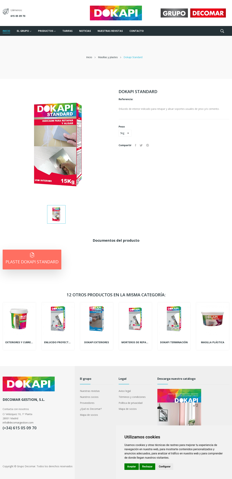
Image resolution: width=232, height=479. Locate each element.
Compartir (135, 145)
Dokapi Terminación (174, 342)
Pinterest (147, 145)
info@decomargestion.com (18, 422)
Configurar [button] (164, 466)
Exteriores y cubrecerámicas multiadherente (19, 342)
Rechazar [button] (147, 466)
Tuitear (141, 145)
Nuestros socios (89, 397)
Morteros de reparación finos (135, 342)
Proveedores (87, 403)
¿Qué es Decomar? (91, 408)
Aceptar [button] (131, 466)
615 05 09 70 (18, 16)
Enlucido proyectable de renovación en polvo (58, 342)
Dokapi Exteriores (96, 342)
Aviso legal (125, 391)
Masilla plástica (212, 342)
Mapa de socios (89, 414)
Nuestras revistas (90, 391)
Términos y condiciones (132, 397)
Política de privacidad (130, 403)
